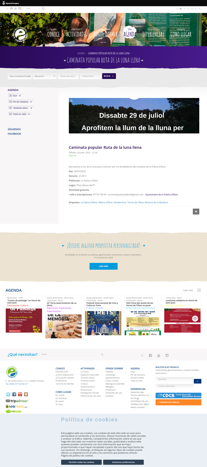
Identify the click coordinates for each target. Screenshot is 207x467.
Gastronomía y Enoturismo (88, 380)
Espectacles (65, 301)
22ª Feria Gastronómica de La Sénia (61, 297)
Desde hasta (60, 292)
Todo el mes (19, 107)
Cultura (24, 298)
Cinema (99, 301)
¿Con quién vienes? (65, 369)
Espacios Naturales (90, 366)
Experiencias (153, 25)
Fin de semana (20, 95)
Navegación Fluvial (90, 384)
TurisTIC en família (65, 375)
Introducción (62, 363)
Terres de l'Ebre (135, 195)
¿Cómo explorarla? (65, 366)
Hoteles (109, 363)
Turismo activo (88, 372)
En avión (60, 391)
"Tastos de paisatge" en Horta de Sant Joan (23, 294)
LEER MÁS (103, 259)
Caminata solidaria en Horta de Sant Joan (181, 294)
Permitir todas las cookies (81, 462)
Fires (128, 301)
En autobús (61, 388)
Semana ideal (21, 101)
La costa (85, 363)
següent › (199, 283)
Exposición (52, 301)
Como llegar (181, 25)
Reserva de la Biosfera (156, 195)
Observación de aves (91, 387)
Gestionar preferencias (123, 462)
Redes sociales (138, 397)
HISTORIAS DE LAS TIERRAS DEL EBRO (140, 393)
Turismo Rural (87, 369)
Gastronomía (53, 304)
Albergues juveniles (115, 375)
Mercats (170, 298)
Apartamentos (113, 369)
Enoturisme (13, 298)
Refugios (110, 378)
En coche (60, 385)
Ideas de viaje (137, 382)
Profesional (61, 372)
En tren (59, 394)
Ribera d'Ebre (106, 195)
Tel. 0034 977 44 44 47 (16, 377)
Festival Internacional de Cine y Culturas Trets (102, 297)
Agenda (130, 25)
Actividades (76, 25)
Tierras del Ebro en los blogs (140, 387)
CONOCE (53, 25)
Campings (110, 366)
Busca (107, 69)
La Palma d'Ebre (89, 195)
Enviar (197, 379)
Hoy (15, 89)
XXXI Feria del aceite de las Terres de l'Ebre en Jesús (139, 297)
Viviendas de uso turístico (114, 386)
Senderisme (120, 195)
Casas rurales (112, 372)
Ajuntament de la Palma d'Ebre (161, 187)
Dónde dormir (105, 25)
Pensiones (111, 381)
